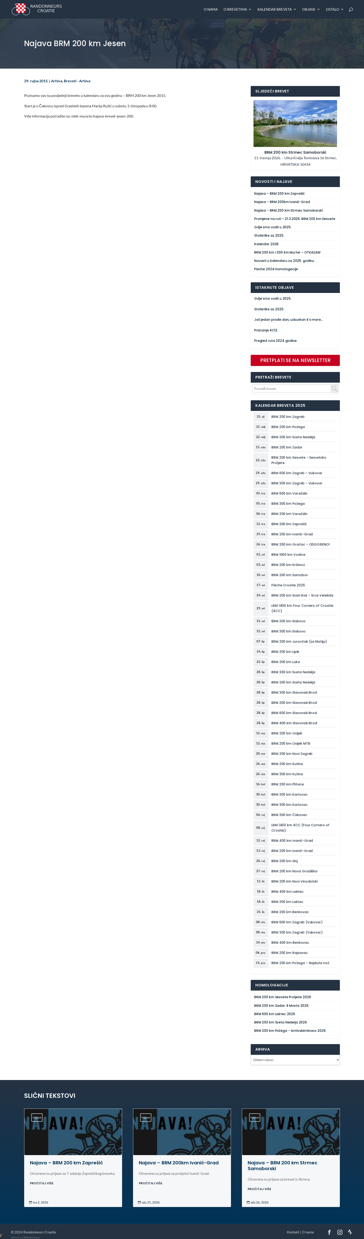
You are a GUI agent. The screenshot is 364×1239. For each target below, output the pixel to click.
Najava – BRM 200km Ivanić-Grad (282, 202)
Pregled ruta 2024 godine (275, 341)
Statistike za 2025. (269, 236)
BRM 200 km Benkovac (290, 912)
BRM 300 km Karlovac (289, 804)
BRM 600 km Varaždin (289, 493)
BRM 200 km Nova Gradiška (294, 871)
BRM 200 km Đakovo (288, 621)
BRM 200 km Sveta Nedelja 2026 (280, 1022)
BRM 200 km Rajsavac (289, 952)
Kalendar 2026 (266, 244)
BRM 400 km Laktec (287, 891)
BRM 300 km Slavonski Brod (294, 692)
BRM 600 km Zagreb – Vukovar (296, 473)
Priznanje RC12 (265, 330)
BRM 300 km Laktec (287, 901)
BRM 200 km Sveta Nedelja (293, 437)
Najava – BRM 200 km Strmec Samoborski (288, 211)
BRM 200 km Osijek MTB (290, 743)
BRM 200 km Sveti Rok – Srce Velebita (302, 595)
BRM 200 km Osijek (286, 733)
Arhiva (56, 81)
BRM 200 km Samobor (289, 575)
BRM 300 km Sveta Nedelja (293, 672)
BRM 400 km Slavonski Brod (294, 723)
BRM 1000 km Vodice (288, 554)
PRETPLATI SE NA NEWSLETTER (295, 360)
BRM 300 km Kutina (287, 774)
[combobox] (295, 388)
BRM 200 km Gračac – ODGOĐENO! (300, 544)
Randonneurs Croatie (39, 1232)
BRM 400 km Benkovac (290, 942)
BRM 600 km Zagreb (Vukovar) (297, 922)
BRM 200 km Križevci (288, 564)
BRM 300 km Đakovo (288, 631)
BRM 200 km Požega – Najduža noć (300, 963)
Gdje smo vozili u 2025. (272, 227)
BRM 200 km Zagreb (288, 416)
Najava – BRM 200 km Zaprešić (279, 194)
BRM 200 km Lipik (285, 651)
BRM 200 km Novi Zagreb (291, 753)
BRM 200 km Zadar (286, 447)
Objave (308, 9)
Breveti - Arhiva (77, 81)
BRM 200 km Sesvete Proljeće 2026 (282, 997)
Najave (37, 1117)
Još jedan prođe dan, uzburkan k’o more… (288, 320)
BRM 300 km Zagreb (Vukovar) (297, 932)
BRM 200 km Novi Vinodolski (294, 881)
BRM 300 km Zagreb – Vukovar (296, 483)
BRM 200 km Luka (285, 662)
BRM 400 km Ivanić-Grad (292, 840)
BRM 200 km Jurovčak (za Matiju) (299, 641)
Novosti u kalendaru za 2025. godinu (284, 261)
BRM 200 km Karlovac (289, 794)
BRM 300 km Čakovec (289, 815)
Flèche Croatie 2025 (288, 585)
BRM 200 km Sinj (284, 861)
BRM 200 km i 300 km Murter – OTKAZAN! (287, 252)
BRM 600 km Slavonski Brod (294, 713)
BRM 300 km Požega (288, 503)
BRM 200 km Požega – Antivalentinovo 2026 (289, 1031)
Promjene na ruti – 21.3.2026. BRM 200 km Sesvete (294, 219)
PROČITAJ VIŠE (41, 1183)
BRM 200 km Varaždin (289, 513)
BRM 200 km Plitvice (287, 784)
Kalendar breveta (274, 9)
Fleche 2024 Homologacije (276, 269)
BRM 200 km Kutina (287, 764)
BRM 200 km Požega (288, 427)
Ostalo (332, 9)
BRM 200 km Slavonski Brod (294, 702)
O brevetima (235, 9)
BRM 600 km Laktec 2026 (274, 1014)
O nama (211, 9)
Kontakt (293, 1232)
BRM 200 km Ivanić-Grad (292, 534)
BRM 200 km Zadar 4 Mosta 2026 (281, 1006)
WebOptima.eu (31, 1237)
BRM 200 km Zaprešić (289, 524)
